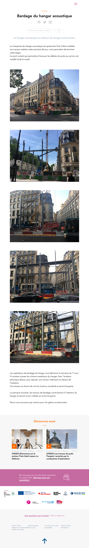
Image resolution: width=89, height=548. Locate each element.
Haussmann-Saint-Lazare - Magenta (39, 30)
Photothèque (65, 527)
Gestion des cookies (18, 529)
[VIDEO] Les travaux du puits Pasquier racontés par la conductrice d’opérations (59, 456)
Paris (58, 30)
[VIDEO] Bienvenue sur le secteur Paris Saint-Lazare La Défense (25, 456)
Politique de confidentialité (20, 527)
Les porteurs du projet (51, 525)
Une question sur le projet (36, 515)
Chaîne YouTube (66, 525)
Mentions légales (33, 525)
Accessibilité (48, 527)
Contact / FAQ (16, 525)
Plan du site (31, 527)
